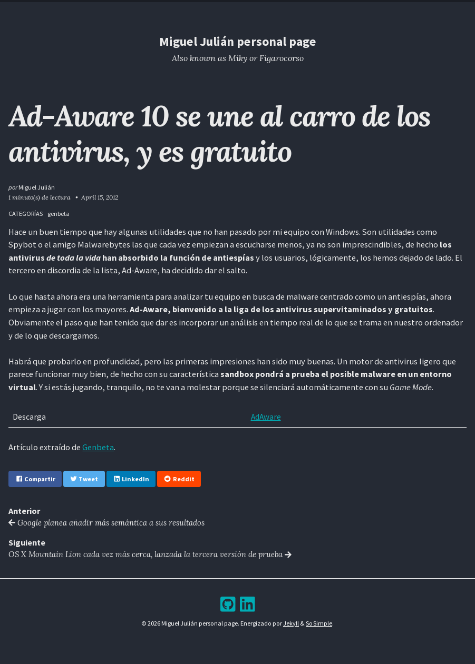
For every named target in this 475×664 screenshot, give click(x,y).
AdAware (263, 417)
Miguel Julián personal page (237, 41)
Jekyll (291, 624)
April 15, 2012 (99, 197)
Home (169, 10)
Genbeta (98, 447)
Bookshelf (297, 10)
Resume (199, 10)
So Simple (319, 624)
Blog (229, 10)
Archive (258, 10)
